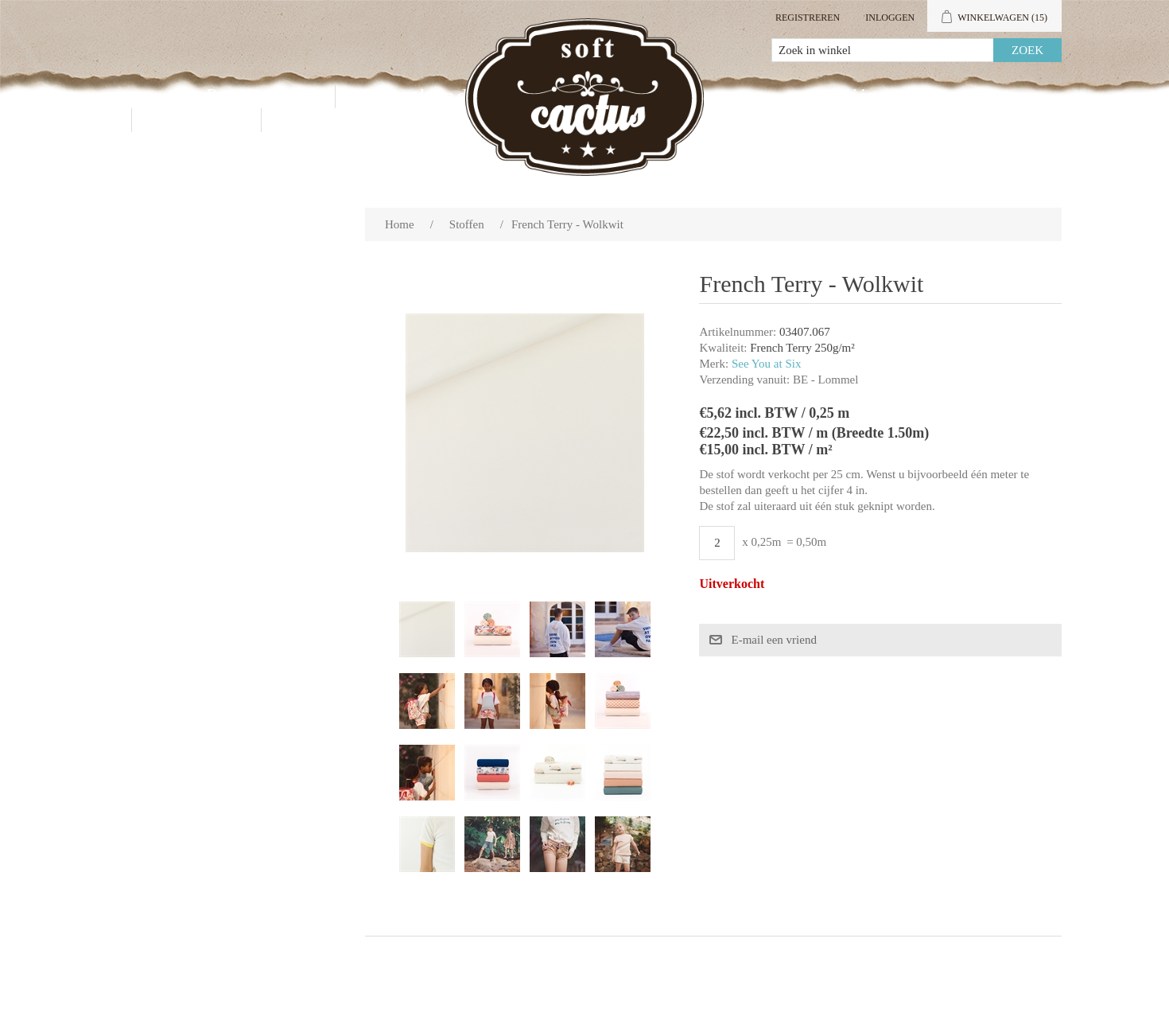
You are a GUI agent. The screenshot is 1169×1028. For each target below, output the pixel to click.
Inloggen (890, 17)
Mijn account (900, 95)
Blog (310, 119)
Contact (196, 119)
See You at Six (767, 363)
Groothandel (424, 95)
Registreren (807, 17)
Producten (258, 95)
